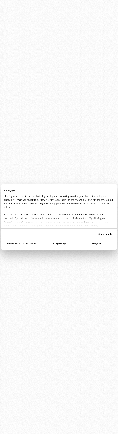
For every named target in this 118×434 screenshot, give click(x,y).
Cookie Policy (90, 225)
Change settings (59, 243)
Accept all (96, 243)
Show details (105, 234)
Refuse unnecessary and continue (22, 243)
